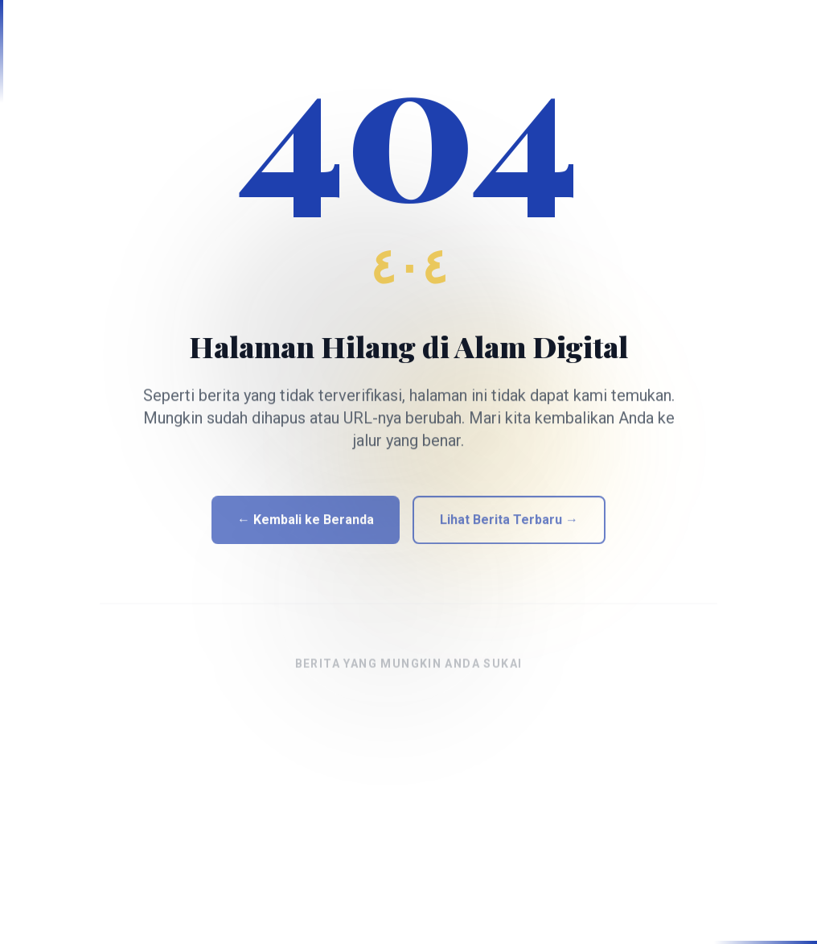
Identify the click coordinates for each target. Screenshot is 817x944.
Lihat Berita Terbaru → (509, 528)
